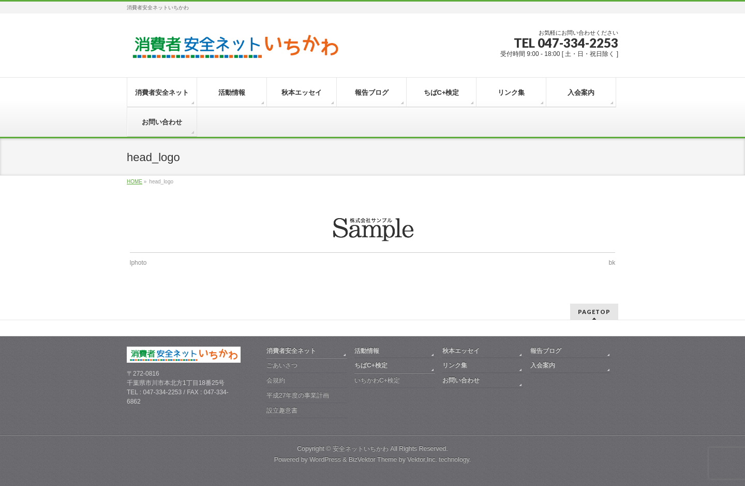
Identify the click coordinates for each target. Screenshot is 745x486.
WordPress (325, 459)
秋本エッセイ (461, 350)
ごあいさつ (281, 365)
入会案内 (542, 365)
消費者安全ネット (291, 350)
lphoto (138, 262)
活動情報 (366, 350)
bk (612, 262)
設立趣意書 (281, 410)
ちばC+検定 (371, 365)
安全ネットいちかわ (361, 448)
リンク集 (454, 365)
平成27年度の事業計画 (297, 395)
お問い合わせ (461, 380)
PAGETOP (594, 311)
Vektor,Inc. (422, 459)
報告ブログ (545, 350)
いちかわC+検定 (377, 380)
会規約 (275, 380)
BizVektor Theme (373, 459)
